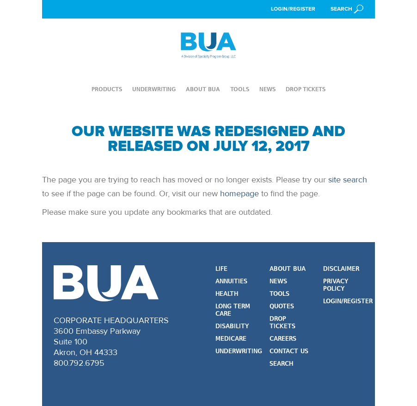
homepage (239, 193)
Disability (232, 327)
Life (221, 269)
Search (281, 364)
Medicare (230, 339)
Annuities (231, 282)
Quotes (282, 307)
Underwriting (154, 89)
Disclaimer (341, 269)
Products (107, 89)
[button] (347, 9)
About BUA (203, 89)
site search (347, 180)
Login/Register (293, 9)
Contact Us (289, 352)
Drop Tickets (305, 89)
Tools (239, 89)
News (267, 89)
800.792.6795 (79, 363)
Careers (283, 339)
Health (226, 294)
